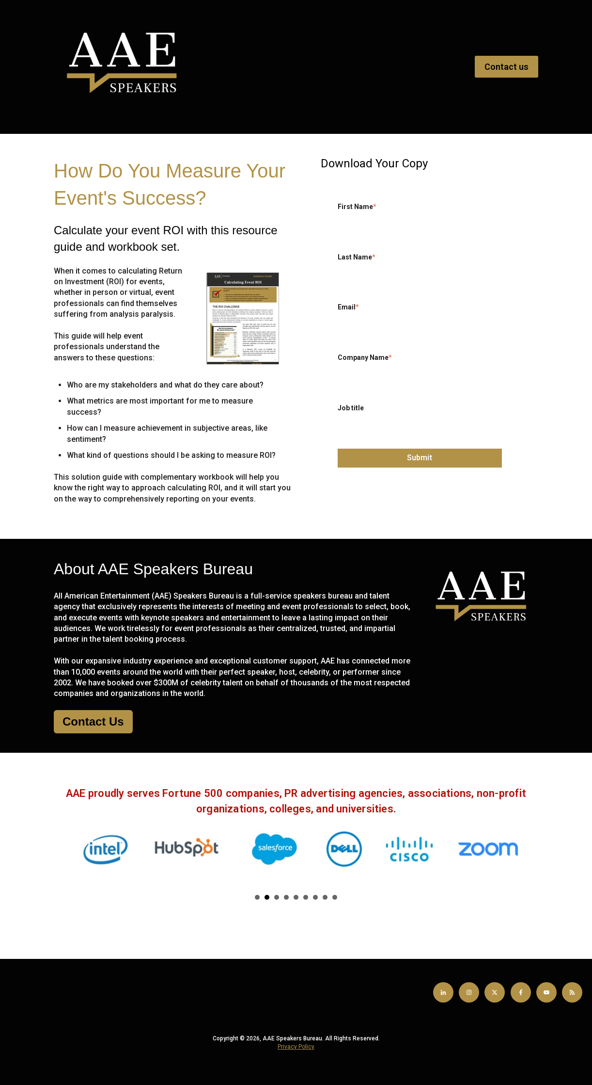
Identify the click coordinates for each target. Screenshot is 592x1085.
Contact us (506, 67)
